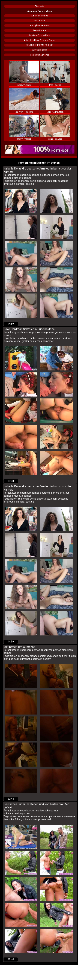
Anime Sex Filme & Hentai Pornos (39, 40)
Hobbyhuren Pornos (39, 25)
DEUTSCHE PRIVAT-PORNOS (39, 45)
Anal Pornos (39, 20)
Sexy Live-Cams (39, 50)
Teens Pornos (39, 30)
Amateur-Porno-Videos (39, 35)
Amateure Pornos (39, 16)
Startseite (39, 6)
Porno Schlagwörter (39, 55)
